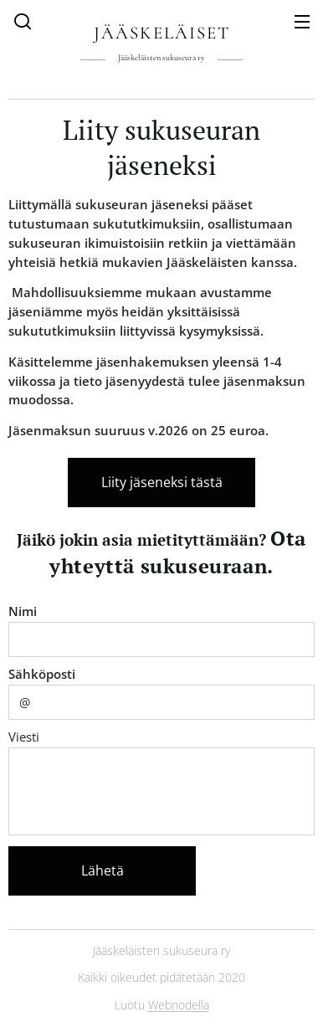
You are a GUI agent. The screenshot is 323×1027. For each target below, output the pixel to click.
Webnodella (178, 1005)
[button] (22, 21)
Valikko (302, 22)
